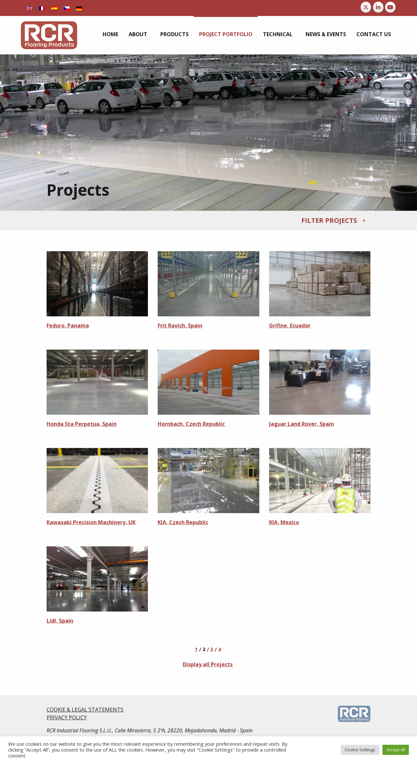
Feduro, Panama (68, 325)
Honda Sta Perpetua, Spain (82, 423)
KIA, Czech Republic (183, 522)
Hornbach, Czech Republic (191, 423)
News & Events (326, 34)
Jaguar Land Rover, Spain (301, 423)
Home (110, 34)
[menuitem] (29, 8)
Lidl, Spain (60, 620)
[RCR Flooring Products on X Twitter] (366, 7)
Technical (278, 34)
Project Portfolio (225, 34)
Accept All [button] (395, 750)
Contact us (373, 34)
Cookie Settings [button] (360, 750)
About (138, 34)
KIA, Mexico (284, 522)
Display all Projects (208, 664)
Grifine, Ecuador (289, 325)
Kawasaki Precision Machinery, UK (91, 522)
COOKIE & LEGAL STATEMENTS (85, 709)
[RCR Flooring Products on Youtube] (390, 7)
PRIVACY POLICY (67, 717)
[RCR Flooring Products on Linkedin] (378, 7)
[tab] (208, 220)
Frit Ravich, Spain (180, 325)
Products (174, 34)
